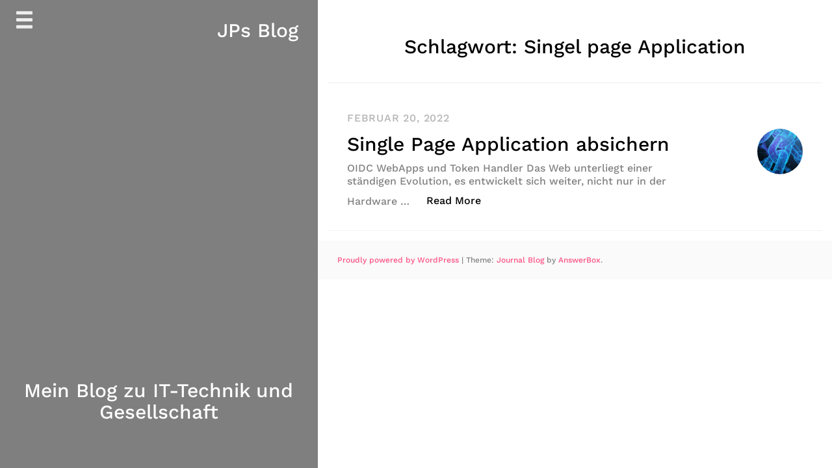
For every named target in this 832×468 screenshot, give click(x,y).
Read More (460, 199)
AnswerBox (579, 259)
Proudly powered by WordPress (399, 259)
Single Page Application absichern (508, 144)
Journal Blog (522, 259)
